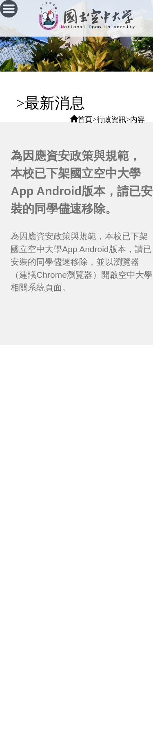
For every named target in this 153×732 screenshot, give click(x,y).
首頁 (85, 119)
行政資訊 (111, 119)
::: (6, 103)
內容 (137, 119)
